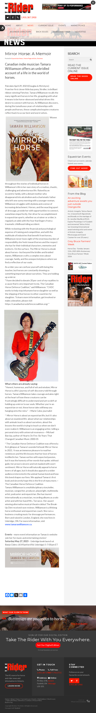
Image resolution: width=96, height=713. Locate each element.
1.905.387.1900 (28, 17)
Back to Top (8, 702)
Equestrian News (17, 58)
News (30, 25)
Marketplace (78, 25)
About (19, 25)
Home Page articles (30, 58)
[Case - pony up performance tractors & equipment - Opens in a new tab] (66, 6)
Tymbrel (17, 708)
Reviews (40, 58)
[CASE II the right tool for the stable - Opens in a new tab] (80, 138)
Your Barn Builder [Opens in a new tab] (79, 623)
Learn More (14, 686)
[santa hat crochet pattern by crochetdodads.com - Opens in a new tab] (80, 266)
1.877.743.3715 (55, 672)
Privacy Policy (37, 700)
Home (8, 25)
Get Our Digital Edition (48, 645)
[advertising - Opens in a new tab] (80, 181)
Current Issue (46, 25)
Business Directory (20, 32)
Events (62, 25)
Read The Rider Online (79, 77)
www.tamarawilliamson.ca (18, 524)
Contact (14, 38)
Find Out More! (79, 168)
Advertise (80, 32)
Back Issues (42, 32)
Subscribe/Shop (61, 32)
